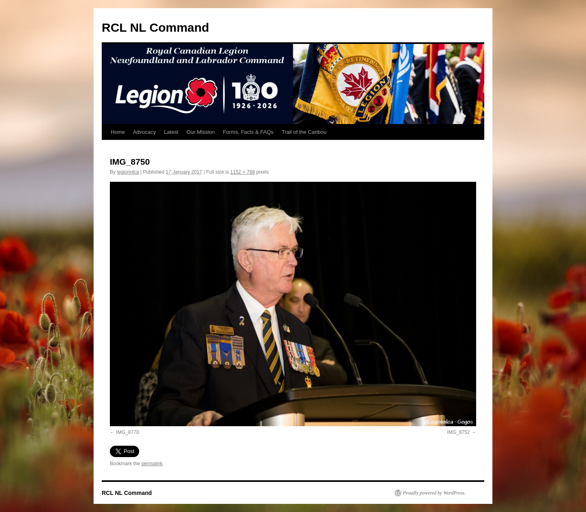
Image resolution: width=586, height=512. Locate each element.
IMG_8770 (127, 432)
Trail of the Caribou (304, 132)
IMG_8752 (458, 432)
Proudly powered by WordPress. (434, 493)
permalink (151, 463)
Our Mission (200, 132)
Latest (171, 132)
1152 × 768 (242, 172)
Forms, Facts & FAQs (248, 132)
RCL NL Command (155, 27)
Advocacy (144, 132)
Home (118, 132)
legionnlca (128, 172)
